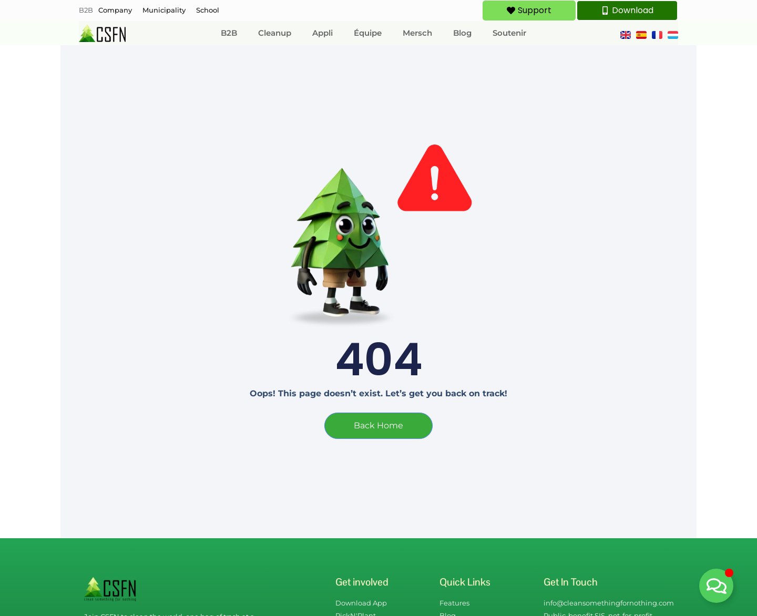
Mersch (417, 33)
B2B (86, 10)
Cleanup (274, 33)
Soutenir (509, 33)
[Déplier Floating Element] (716, 586)
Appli (322, 33)
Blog (462, 33)
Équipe (368, 33)
